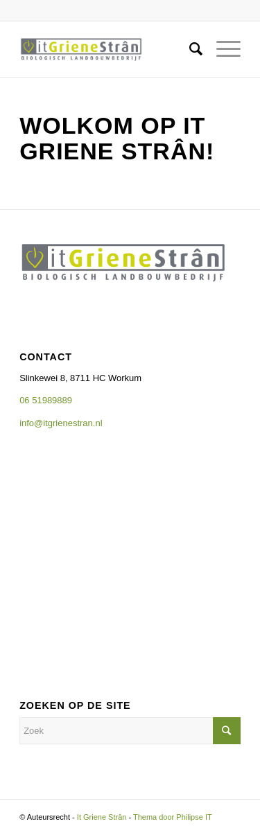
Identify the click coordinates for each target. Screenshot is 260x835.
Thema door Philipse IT (172, 817)
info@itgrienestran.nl (62, 423)
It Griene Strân (102, 817)
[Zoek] (188, 49)
